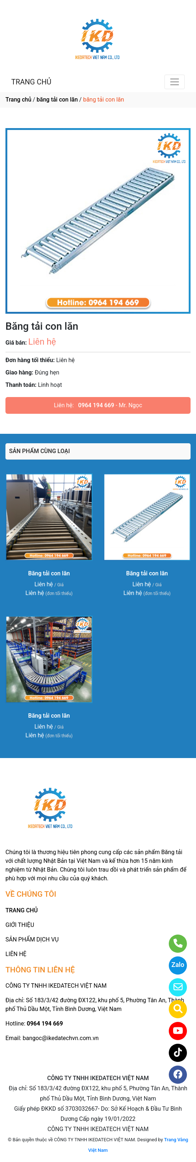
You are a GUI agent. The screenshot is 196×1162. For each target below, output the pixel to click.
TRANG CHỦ (31, 82)
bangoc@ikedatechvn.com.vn (60, 1038)
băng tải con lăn (57, 99)
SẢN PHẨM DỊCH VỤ (32, 939)
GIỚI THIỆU (19, 924)
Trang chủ (18, 99)
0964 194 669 (96, 405)
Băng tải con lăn (49, 573)
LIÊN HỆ (15, 954)
